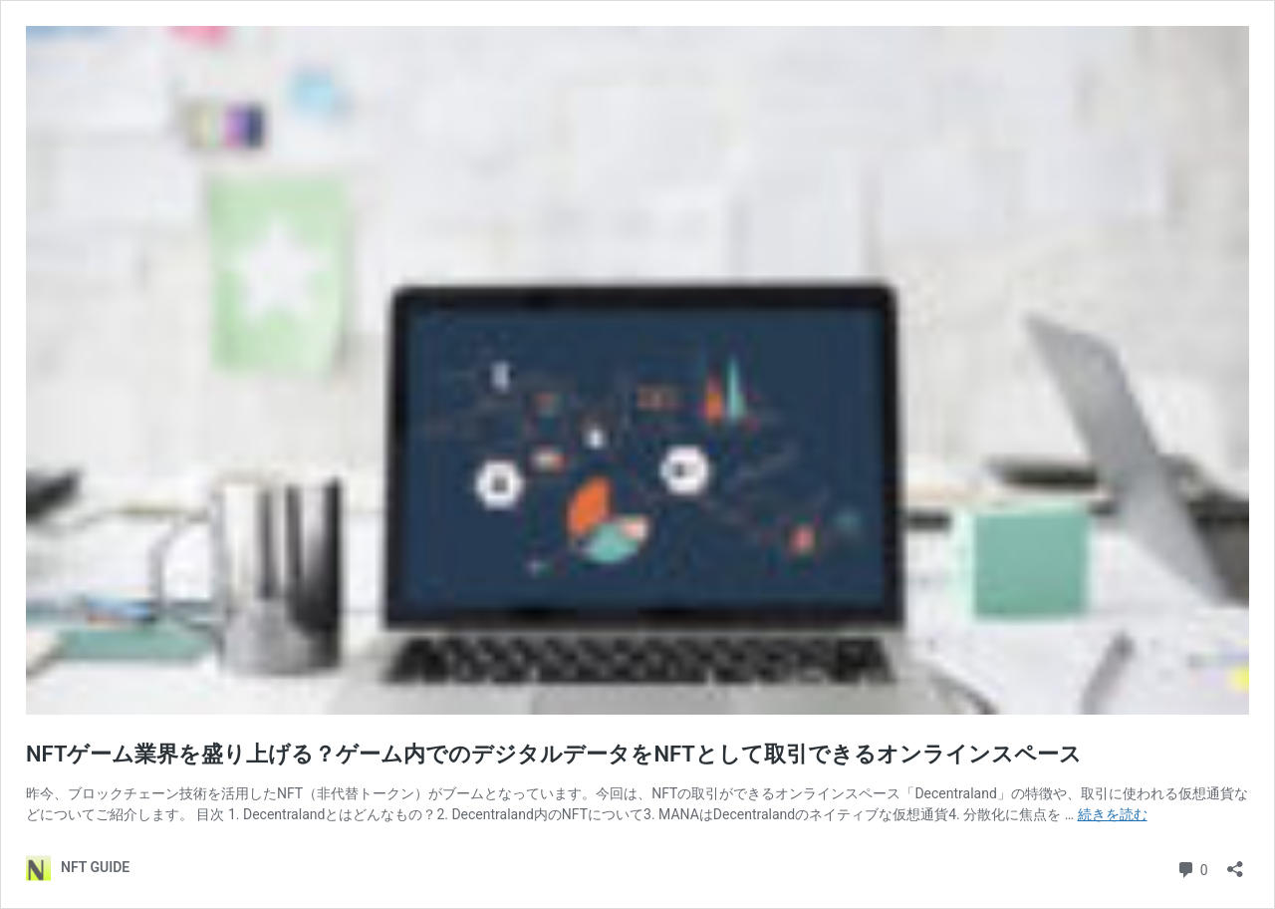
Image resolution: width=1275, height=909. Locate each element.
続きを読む (1113, 814)
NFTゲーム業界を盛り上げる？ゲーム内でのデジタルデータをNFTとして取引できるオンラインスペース (554, 754)
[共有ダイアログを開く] (1235, 862)
